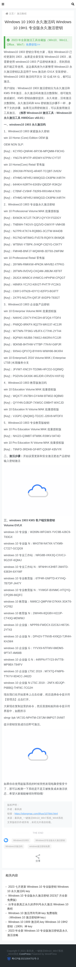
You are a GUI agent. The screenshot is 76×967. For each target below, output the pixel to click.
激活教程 (22, 13)
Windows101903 (21, 840)
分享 (38, 858)
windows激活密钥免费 (39, 846)
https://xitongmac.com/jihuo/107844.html (36, 813)
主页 (10, 13)
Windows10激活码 (14, 846)
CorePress (25, 954)
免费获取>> (33, 44)
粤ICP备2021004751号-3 (25, 958)
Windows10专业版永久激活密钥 (50, 840)
